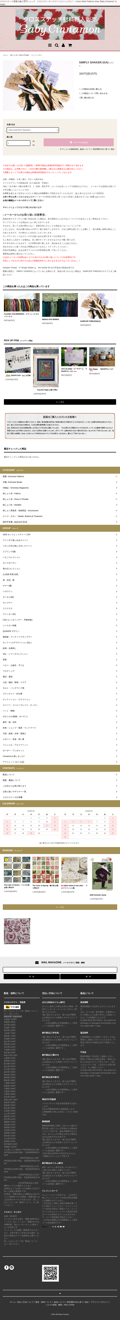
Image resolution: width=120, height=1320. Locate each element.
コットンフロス (37, 55)
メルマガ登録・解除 (54, 1305)
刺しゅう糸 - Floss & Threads (20, 55)
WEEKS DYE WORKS (50, 319)
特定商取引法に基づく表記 (103, 149)
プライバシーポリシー (100, 1302)
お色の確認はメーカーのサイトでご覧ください (23, 200)
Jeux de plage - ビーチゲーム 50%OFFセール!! (74, 370)
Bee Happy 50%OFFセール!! (101, 369)
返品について (85, 149)
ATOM (71, 1305)
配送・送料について (44, 1302)
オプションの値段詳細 (69, 149)
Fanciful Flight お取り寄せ (45, 390)
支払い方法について (25, 1302)
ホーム (5, 55)
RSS (66, 1305)
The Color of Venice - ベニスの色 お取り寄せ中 (16, 886)
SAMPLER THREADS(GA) (90, 321)
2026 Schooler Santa (98, 895)
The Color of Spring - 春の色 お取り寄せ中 (45, 887)
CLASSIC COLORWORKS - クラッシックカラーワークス (21, 315)
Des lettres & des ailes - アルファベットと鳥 (74, 887)
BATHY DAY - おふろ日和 (18, 375)
